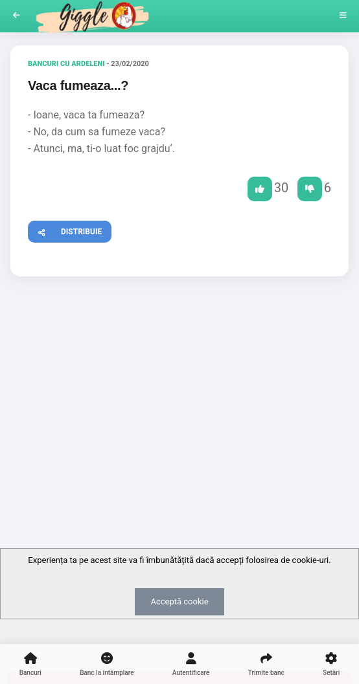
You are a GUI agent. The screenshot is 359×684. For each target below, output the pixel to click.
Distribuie (65, 230)
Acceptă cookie (179, 601)
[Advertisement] (179, 386)
